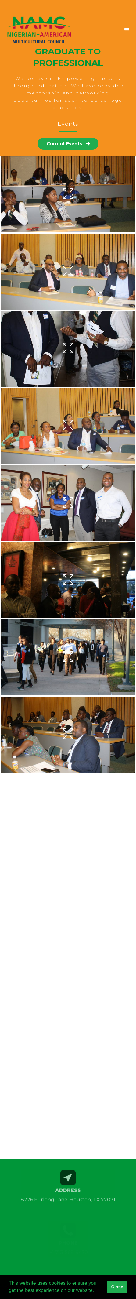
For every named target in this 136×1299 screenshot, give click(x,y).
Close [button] (117, 1286)
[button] (102, 29)
